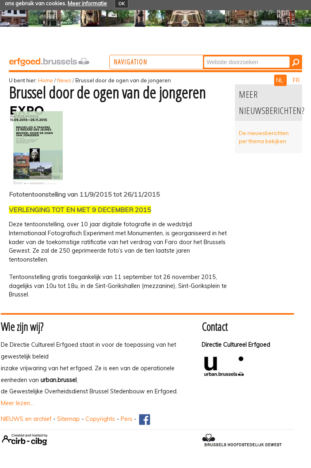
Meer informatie (87, 3)
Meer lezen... (17, 403)
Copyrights (100, 419)
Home (45, 80)
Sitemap (68, 419)
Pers (126, 419)
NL (280, 80)
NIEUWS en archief (26, 419)
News (64, 80)
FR (296, 80)
